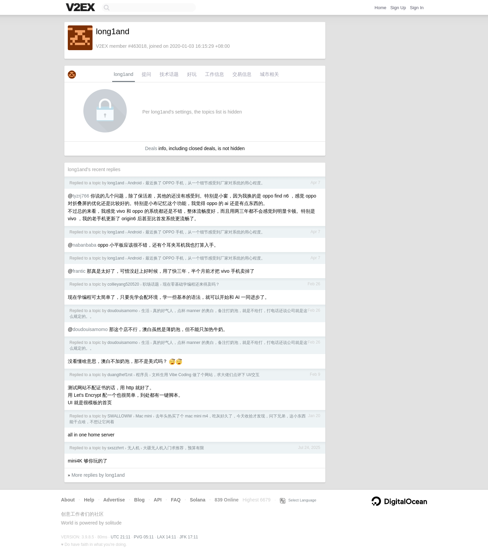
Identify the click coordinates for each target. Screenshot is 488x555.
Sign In (417, 7)
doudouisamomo (122, 310)
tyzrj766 (81, 196)
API (158, 499)
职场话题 (151, 284)
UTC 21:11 (120, 537)
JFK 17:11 (189, 537)
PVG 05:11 (144, 537)
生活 (145, 310)
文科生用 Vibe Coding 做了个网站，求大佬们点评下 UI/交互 (206, 374)
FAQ (176, 499)
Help (89, 499)
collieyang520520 (123, 284)
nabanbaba (84, 245)
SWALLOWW (119, 416)
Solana (197, 499)
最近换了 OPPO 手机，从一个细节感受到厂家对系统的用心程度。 (205, 183)
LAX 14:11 (166, 537)
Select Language (298, 500)
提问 (146, 74)
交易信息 (241, 74)
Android (134, 183)
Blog (139, 499)
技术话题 (169, 74)
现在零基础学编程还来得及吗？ (191, 284)
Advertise (114, 499)
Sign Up (398, 7)
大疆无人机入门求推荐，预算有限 (173, 448)
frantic (79, 271)
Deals (151, 148)
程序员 (142, 374)
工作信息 (214, 74)
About (68, 499)
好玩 (192, 74)
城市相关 (269, 74)
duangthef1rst (119, 374)
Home (380, 7)
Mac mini (144, 416)
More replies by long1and (98, 475)
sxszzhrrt (115, 448)
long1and (124, 74)
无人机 (133, 448)
